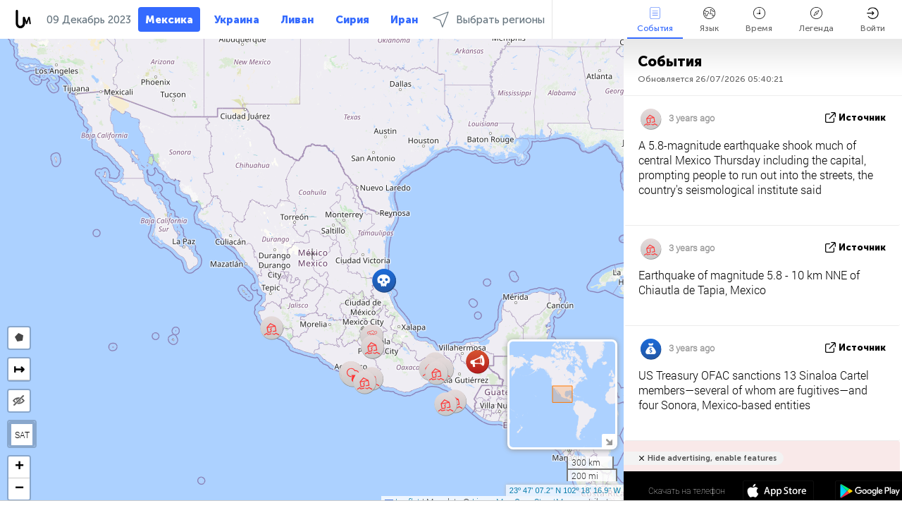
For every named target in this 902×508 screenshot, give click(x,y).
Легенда (816, 20)
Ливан (297, 19)
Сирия (352, 19)
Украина (236, 19)
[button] (271, 327)
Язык (709, 20)
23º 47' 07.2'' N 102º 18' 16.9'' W (565, 490)
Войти (872, 20)
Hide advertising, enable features (712, 458)
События (655, 20)
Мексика (169, 19)
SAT (22, 434)
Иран (404, 19)
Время (759, 20)
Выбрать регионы (489, 19)
